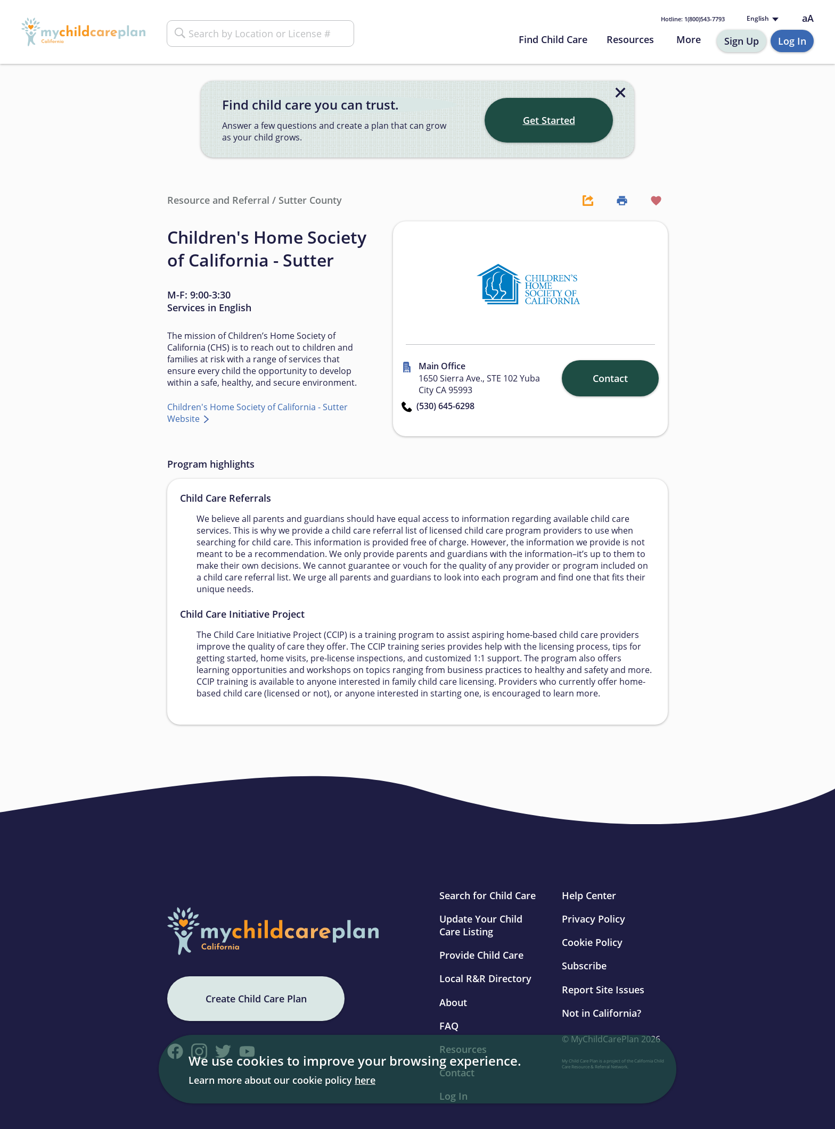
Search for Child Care (487, 895)
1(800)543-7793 (693, 19)
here (365, 1080)
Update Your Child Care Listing (480, 925)
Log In (792, 41)
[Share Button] (583, 200)
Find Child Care (553, 39)
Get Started (549, 120)
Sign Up (741, 41)
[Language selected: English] (761, 19)
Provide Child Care (481, 955)
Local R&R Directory (485, 978)
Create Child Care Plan (256, 998)
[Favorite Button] (651, 200)
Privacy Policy (593, 918)
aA (808, 18)
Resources (630, 39)
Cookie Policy (592, 942)
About (453, 1002)
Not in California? (601, 1013)
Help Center (589, 895)
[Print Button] (617, 200)
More (688, 39)
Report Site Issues (603, 989)
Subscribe (584, 965)
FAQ (449, 1025)
